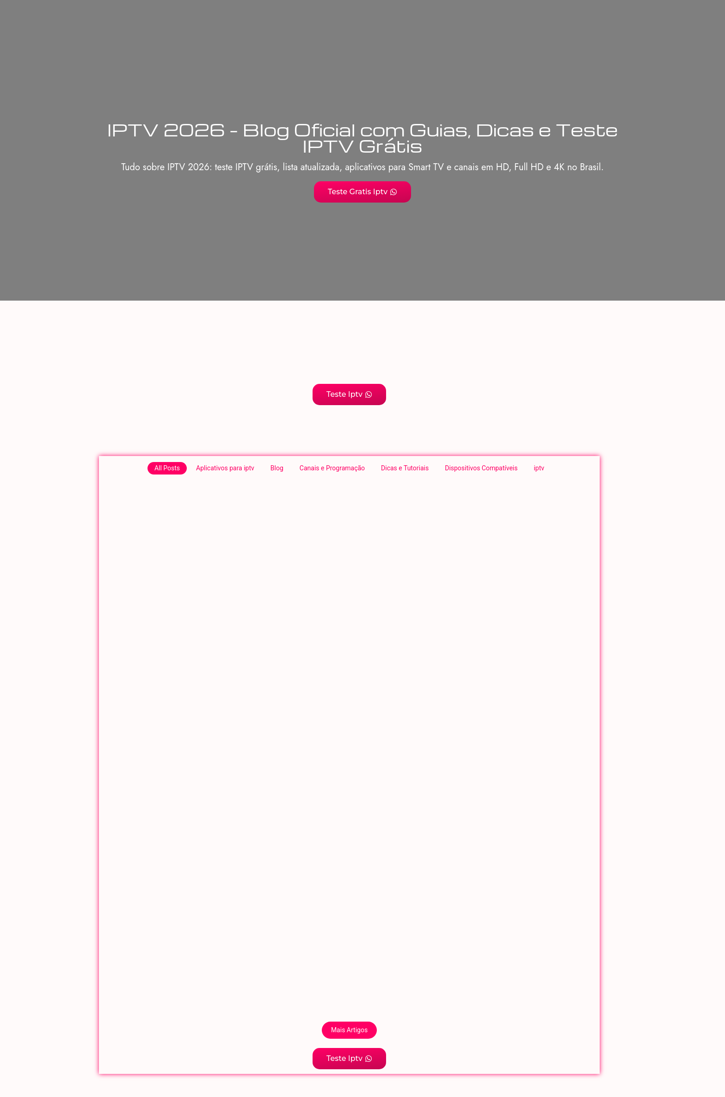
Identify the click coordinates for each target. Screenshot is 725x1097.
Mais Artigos (349, 1030)
